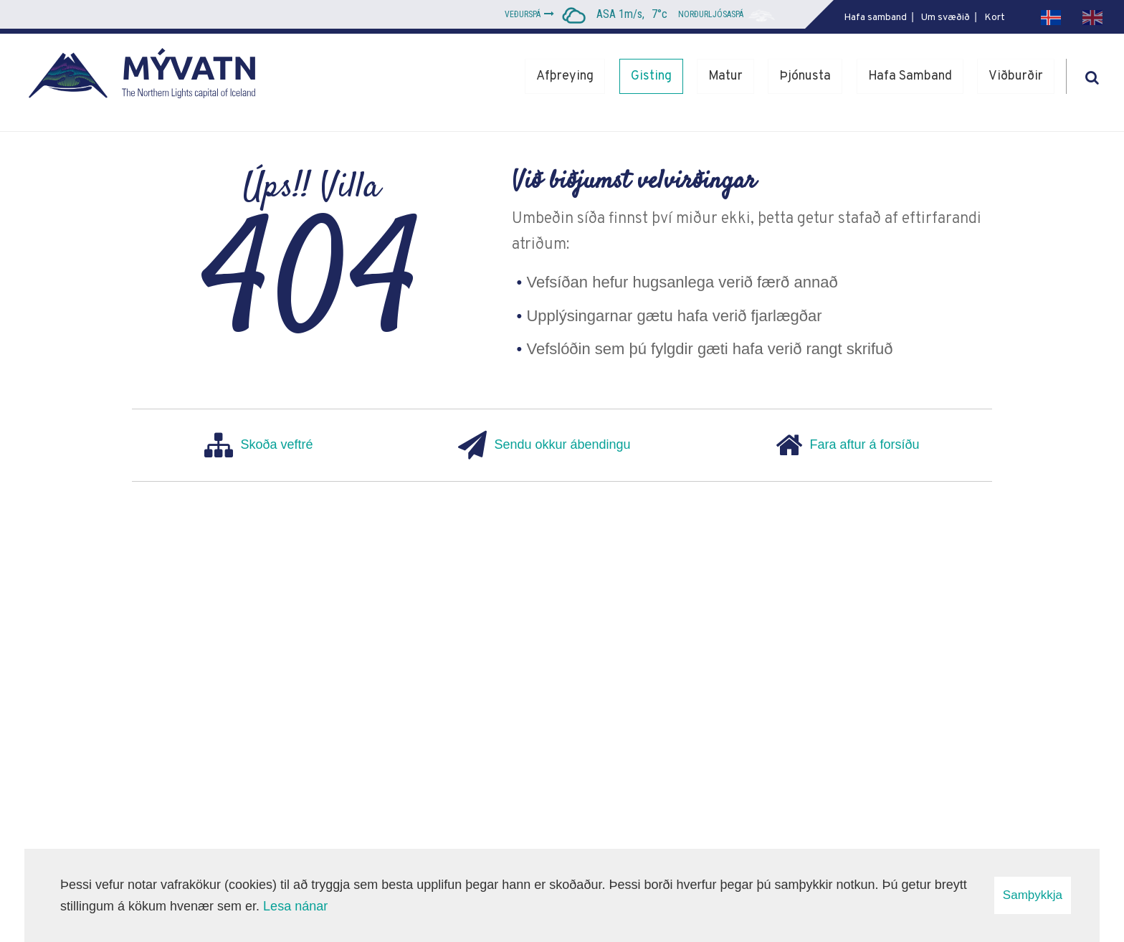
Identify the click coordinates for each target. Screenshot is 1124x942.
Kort (994, 17)
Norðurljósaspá (710, 14)
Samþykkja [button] (1032, 895)
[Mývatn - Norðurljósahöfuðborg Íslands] (147, 76)
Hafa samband (875, 17)
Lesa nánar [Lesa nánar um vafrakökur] (295, 906)
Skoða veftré (258, 445)
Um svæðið (945, 17)
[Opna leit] (1091, 75)
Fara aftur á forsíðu (847, 445)
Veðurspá (522, 14)
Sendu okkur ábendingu (544, 445)
